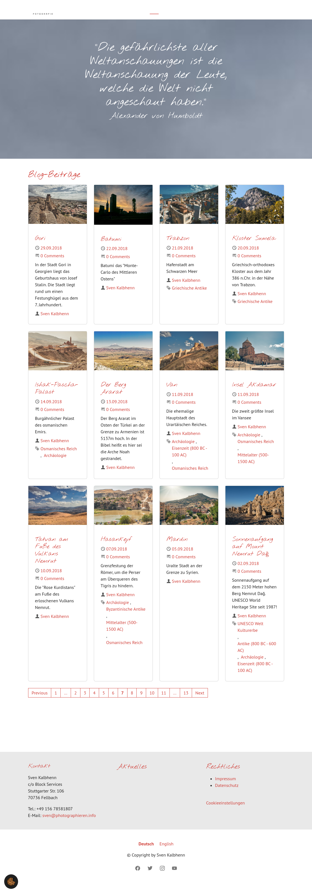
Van (171, 393)
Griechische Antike (189, 296)
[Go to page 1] (56, 701)
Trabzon (177, 247)
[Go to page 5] (104, 701)
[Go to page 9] (141, 701)
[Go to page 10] (152, 701)
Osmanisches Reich (59, 457)
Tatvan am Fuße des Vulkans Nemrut (51, 559)
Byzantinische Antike (126, 617)
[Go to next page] (200, 701)
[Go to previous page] (39, 701)
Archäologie (55, 463)
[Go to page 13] (186, 701)
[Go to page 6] (113, 701)
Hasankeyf (116, 548)
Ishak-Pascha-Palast (56, 397)
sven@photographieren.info (69, 823)
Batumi (111, 248)
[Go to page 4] (94, 701)
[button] (11, 881)
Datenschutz (227, 793)
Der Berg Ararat (113, 397)
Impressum (225, 787)
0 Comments (52, 264)
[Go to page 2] (75, 701)
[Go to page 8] (132, 701)
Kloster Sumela (254, 247)
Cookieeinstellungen (225, 811)
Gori (40, 247)
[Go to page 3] (85, 701)
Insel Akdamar (254, 393)
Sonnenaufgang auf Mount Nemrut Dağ (252, 555)
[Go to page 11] (164, 701)
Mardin (177, 548)
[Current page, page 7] (122, 701)
